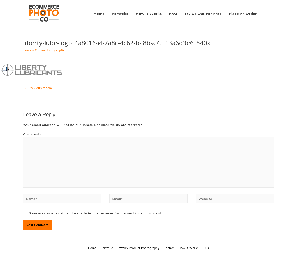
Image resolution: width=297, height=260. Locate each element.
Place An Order (243, 13)
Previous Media (38, 88)
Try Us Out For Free (203, 13)
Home (98, 13)
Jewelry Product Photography (138, 248)
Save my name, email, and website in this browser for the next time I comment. (95, 214)
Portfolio (120, 13)
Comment (32, 134)
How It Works (149, 13)
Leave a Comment (36, 50)
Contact (169, 248)
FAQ (173, 13)
